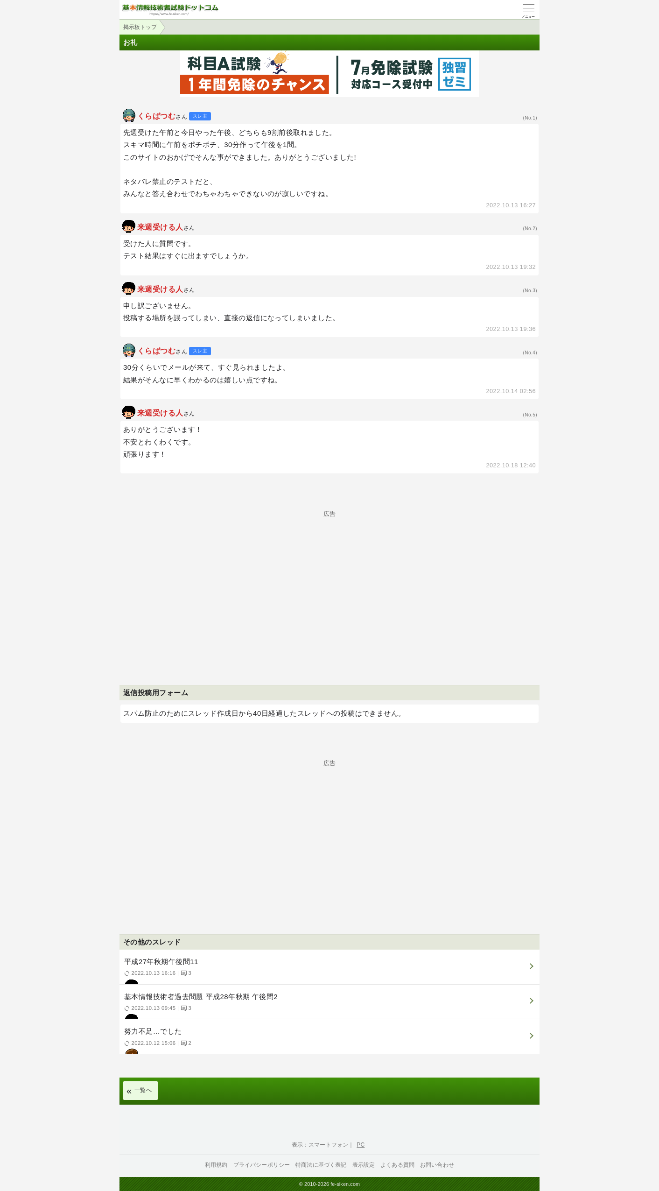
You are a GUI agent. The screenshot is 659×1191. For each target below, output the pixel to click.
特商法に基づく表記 (320, 1165)
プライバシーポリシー (261, 1165)
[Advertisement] (329, 582)
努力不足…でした (328, 1040)
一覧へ (143, 1090)
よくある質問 (397, 1165)
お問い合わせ (437, 1165)
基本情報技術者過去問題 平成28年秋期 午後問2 (328, 1006)
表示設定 (363, 1165)
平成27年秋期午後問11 (328, 971)
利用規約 (216, 1165)
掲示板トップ (140, 27)
